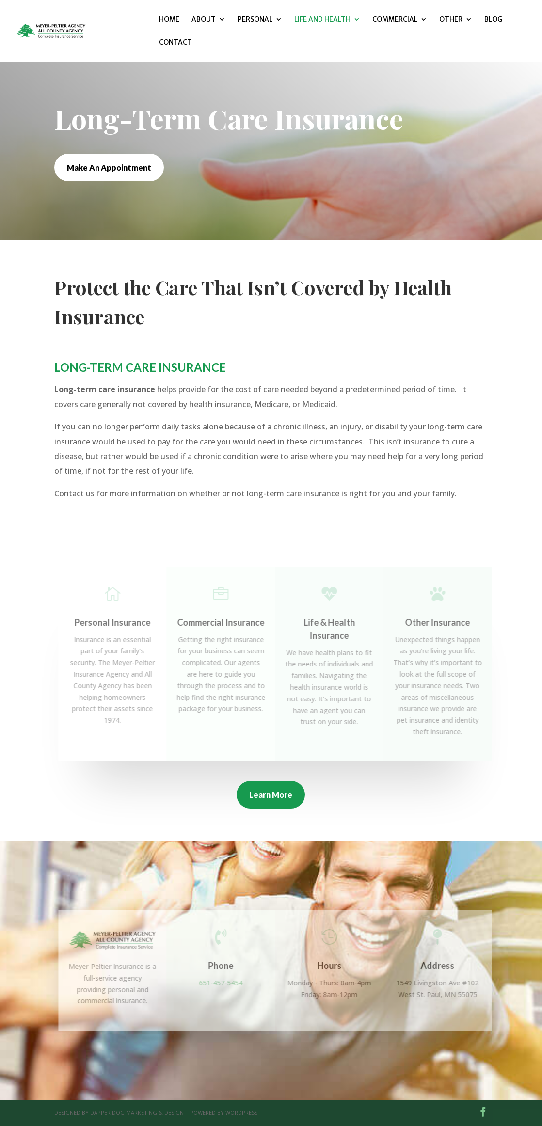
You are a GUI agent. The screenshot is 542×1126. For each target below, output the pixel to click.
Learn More (270, 794)
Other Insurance (441, 622)
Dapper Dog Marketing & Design (137, 1112)
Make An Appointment (109, 167)
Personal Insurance (116, 622)
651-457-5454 (224, 982)
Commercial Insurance (224, 622)
